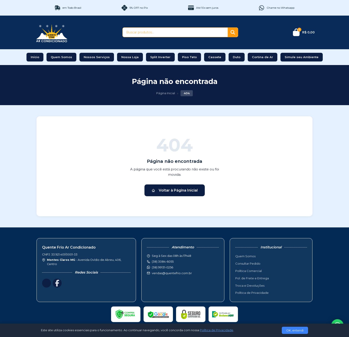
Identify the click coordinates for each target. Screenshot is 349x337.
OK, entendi (295, 330)
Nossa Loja (130, 57)
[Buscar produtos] (175, 32)
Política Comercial (248, 271)
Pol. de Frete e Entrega (252, 278)
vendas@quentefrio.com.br (172, 273)
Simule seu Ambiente (302, 57)
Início (35, 57)
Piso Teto (189, 57)
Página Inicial (165, 93)
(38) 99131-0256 (162, 267)
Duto (236, 57)
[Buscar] (233, 32)
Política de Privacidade (252, 292)
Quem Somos (61, 57)
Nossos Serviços (97, 57)
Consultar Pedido (247, 263)
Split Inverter (160, 57)
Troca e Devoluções (249, 285)
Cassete (214, 57)
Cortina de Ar (262, 57)
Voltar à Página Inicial (175, 190)
